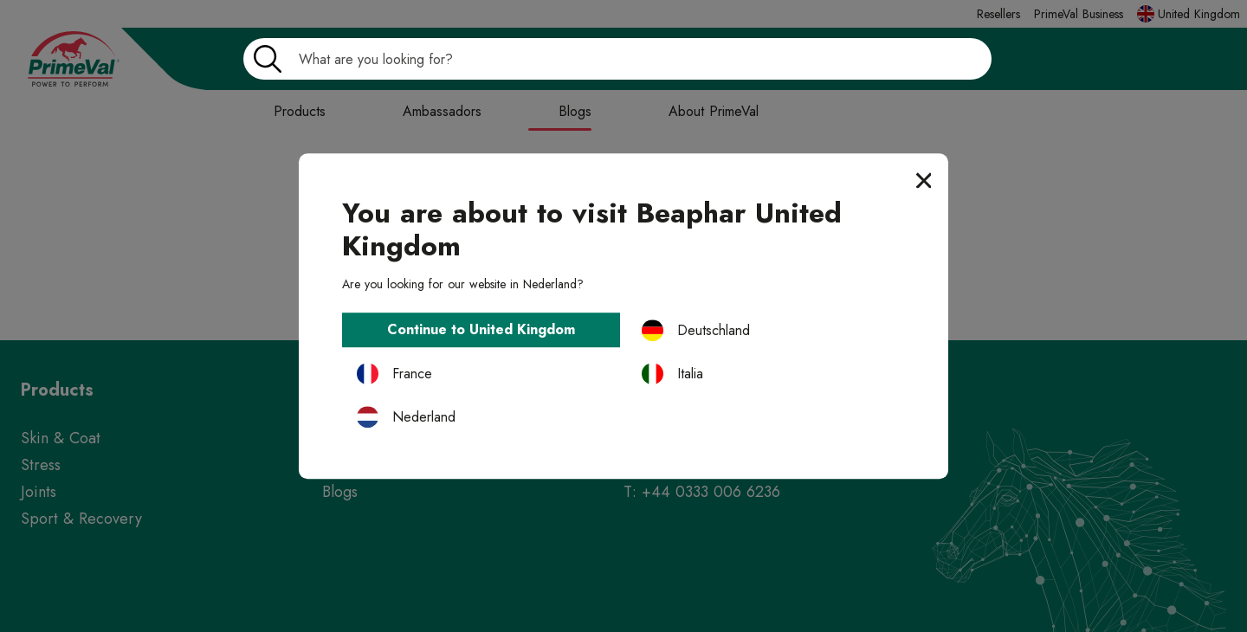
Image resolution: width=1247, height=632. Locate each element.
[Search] (617, 59)
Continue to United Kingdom (481, 330)
